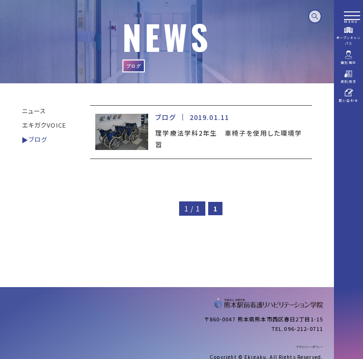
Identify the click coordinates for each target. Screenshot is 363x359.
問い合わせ (348, 95)
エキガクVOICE (44, 125)
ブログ (38, 139)
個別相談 (348, 57)
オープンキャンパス (348, 35)
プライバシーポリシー (309, 347)
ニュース (34, 110)
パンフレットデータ (348, 118)
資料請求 (348, 76)
